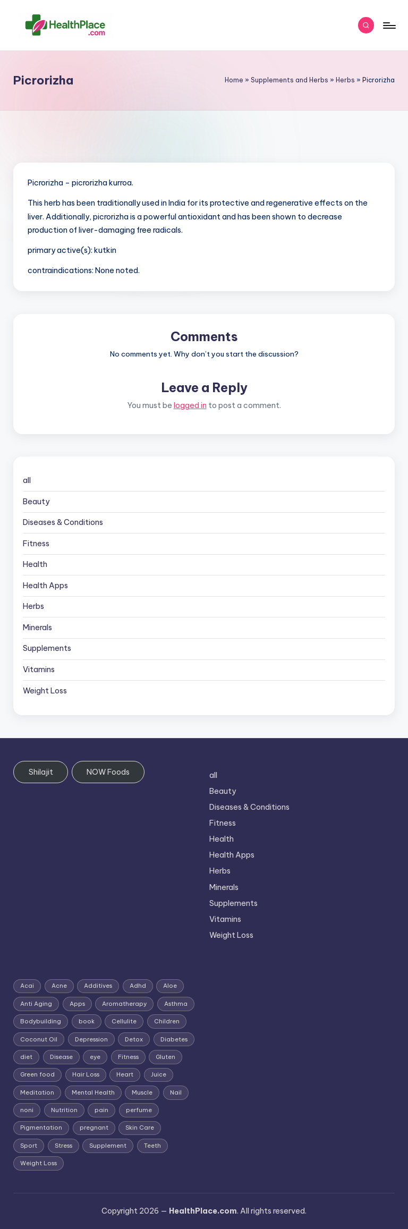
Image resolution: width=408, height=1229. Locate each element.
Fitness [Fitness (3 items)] (128, 1057)
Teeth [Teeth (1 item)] (152, 1145)
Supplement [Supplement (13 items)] (107, 1145)
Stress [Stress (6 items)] (63, 1145)
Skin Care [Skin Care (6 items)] (139, 1127)
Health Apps (45, 585)
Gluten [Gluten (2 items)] (165, 1057)
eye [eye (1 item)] (95, 1057)
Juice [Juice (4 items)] (158, 1074)
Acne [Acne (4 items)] (59, 985)
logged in (190, 405)
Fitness (36, 543)
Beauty (36, 501)
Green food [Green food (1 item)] (37, 1074)
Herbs (345, 80)
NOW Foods (108, 772)
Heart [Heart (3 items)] (124, 1074)
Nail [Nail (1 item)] (176, 1092)
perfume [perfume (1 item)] (139, 1110)
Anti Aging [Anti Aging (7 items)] (36, 1003)
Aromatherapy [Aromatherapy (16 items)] (124, 1003)
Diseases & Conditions (63, 522)
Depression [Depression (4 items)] (91, 1039)
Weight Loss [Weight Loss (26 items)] (38, 1163)
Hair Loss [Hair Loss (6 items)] (85, 1074)
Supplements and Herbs (289, 80)
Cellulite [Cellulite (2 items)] (124, 1021)
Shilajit (41, 772)
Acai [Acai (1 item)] (27, 985)
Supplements (47, 648)
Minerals (37, 627)
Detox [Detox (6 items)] (134, 1039)
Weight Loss (45, 691)
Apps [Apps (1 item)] (77, 1003)
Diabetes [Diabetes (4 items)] (174, 1039)
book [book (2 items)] (87, 1021)
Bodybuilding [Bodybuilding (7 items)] (40, 1021)
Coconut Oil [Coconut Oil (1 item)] (38, 1039)
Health (35, 564)
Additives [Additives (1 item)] (98, 985)
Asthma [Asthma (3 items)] (176, 1003)
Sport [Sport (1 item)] (28, 1145)
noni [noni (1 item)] (26, 1110)
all (27, 480)
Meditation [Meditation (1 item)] (37, 1092)
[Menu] (388, 25)
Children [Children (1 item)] (167, 1021)
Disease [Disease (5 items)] (61, 1057)
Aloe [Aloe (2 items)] (170, 985)
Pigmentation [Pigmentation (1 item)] (41, 1127)
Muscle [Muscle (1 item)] (142, 1092)
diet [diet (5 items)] (26, 1057)
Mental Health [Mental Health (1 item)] (93, 1092)
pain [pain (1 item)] (101, 1110)
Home (234, 80)
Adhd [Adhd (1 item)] (138, 985)
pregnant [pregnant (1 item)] (94, 1127)
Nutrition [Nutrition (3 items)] (64, 1110)
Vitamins (39, 669)
